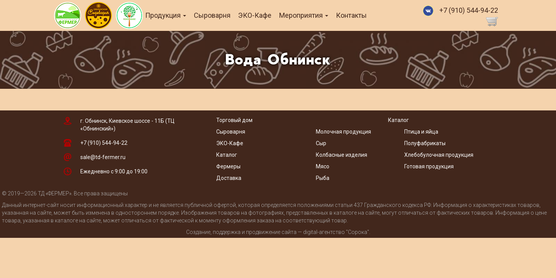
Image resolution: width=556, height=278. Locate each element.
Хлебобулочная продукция (438, 155)
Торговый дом (234, 120)
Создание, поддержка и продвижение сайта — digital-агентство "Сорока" (277, 232)
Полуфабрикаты (425, 143)
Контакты (362, 15)
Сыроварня (223, 15)
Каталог (226, 155)
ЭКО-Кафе (266, 15)
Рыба (322, 178)
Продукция (176, 15)
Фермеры (228, 166)
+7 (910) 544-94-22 (468, 10)
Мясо (322, 166)
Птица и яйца (421, 132)
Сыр (321, 143)
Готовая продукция (429, 166)
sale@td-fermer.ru (102, 157)
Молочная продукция (343, 132)
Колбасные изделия (341, 155)
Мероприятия (314, 15)
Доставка (228, 178)
